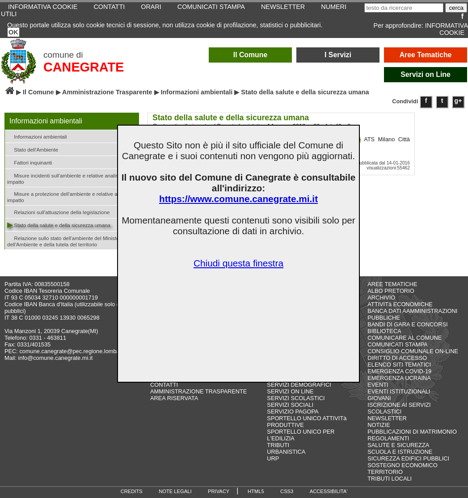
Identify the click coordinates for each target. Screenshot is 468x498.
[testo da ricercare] (403, 8)
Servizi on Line (426, 74)
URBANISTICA (286, 451)
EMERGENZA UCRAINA (399, 378)
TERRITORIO (385, 471)
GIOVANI (379, 398)
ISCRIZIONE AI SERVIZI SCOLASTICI (398, 408)
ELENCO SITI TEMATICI (399, 364)
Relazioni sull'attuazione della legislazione (58, 211)
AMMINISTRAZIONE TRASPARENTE (198, 391)
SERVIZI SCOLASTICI (296, 398)
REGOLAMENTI (388, 438)
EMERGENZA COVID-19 (399, 371)
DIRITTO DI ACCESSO (397, 358)
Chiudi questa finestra (238, 263)
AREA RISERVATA (174, 398)
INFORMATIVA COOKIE (446, 29)
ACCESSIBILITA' (329, 491)
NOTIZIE (378, 425)
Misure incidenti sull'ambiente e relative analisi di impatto (66, 178)
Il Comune (250, 55)
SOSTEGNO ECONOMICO (402, 465)
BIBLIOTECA (384, 331)
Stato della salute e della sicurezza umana (58, 224)
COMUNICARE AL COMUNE (404, 337)
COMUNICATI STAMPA (397, 344)
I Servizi (338, 55)
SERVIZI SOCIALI (290, 404)
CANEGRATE (83, 67)
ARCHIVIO (381, 297)
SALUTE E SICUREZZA (398, 445)
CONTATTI (164, 384)
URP (273, 458)
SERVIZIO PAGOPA (292, 411)
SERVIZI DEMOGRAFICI (299, 384)
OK (13, 32)
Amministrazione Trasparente (107, 92)
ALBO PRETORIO (390, 290)
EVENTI (377, 384)
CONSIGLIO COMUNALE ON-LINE (412, 351)
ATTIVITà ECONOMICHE (400, 304)
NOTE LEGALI (175, 491)
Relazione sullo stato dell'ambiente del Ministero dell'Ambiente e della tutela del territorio (65, 240)
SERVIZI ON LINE (290, 391)
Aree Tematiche (426, 55)
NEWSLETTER (386, 418)
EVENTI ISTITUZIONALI (398, 391)
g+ (458, 100)
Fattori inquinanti (29, 162)
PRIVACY (218, 491)
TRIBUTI (278, 445)
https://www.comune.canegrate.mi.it (238, 199)
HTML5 (256, 491)
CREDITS (132, 491)
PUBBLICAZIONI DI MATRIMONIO (412, 431)
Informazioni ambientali (197, 92)
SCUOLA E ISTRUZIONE (399, 451)
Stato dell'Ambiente (32, 149)
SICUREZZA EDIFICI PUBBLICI (408, 458)
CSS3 (286, 491)
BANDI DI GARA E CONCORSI (407, 324)
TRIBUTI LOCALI (389, 478)
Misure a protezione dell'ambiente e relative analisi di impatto (71, 196)
